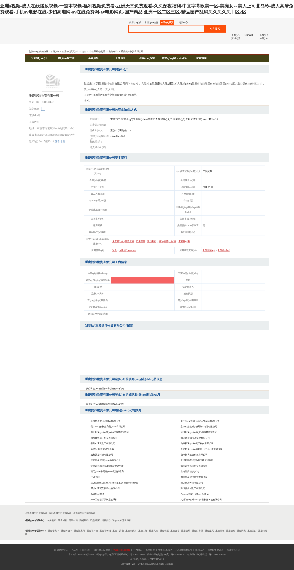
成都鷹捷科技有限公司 (102, 454)
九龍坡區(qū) (169, 83)
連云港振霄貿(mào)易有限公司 (106, 460)
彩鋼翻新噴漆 (97, 494)
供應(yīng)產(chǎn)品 (174, 58)
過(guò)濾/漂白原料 (121, 520)
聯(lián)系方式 (66, 58)
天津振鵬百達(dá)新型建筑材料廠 (197, 460)
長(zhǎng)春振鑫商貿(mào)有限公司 (108, 426)
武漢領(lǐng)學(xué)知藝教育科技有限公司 (201, 499)
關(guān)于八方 (61, 549)
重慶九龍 (153, 530)
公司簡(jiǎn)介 (39, 58)
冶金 (84, 51)
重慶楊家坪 (53, 530)
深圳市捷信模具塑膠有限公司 (195, 437)
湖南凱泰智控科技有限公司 (194, 477)
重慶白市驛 (197, 530)
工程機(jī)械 (184, 241)
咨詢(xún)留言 (147, 58)
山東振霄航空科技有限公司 (194, 454)
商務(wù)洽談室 (215, 549)
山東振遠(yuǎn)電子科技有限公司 (197, 443)
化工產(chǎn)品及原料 (123, 241)
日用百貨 (140, 241)
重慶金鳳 (185, 530)
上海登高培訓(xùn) (190, 471)
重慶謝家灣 (79, 530)
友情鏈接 (150, 549)
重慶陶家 (241, 530)
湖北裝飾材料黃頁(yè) (60, 513)
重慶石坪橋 (92, 530)
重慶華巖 (164, 530)
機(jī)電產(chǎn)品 (167, 241)
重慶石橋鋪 (105, 530)
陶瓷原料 (84, 520)
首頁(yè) (54, 51)
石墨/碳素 (95, 520)
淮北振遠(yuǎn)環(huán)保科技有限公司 (110, 432)
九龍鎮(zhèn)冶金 (127, 250)
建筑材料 (151, 241)
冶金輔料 (62, 520)
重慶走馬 (209, 530)
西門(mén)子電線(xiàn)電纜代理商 (107, 471)
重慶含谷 (174, 530)
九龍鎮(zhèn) (184, 83)
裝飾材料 (113, 51)
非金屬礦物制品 (97, 51)
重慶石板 (219, 530)
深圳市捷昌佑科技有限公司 (194, 466)
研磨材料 (73, 520)
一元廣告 (137, 549)
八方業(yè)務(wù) (184, 549)
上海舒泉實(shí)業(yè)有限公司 (106, 421)
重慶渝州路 (131, 530)
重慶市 (158, 83)
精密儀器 (106, 520)
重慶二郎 (142, 530)
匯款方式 (199, 549)
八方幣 (75, 549)
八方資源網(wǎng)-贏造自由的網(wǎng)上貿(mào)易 (55, 27)
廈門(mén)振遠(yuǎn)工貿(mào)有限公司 (200, 421)
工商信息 (120, 58)
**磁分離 (95, 477)
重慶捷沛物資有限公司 (132, 51)
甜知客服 (249, 35)
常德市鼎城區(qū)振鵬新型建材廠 (107, 466)
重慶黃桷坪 (66, 530)
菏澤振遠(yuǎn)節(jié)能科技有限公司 (199, 432)
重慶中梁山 (118, 530)
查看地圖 (60, 141)
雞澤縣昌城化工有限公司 (193, 488)
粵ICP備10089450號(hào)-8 (81, 554)
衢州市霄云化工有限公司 (103, 443)
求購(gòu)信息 (151, 22)
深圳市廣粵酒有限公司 (192, 482)
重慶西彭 (252, 530)
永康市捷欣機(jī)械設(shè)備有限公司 (199, 426)
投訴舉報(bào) (233, 549)
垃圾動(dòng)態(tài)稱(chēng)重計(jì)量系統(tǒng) (114, 482)
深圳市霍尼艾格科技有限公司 (105, 488)
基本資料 (93, 58)
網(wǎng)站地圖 (102, 549)
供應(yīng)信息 (135, 23)
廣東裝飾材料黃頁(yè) (84, 513)
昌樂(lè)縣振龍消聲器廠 (102, 449)
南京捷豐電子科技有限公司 (104, 437)
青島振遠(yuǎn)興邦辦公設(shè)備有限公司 (202, 449)
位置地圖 (201, 58)
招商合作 (86, 549)
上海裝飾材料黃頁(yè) (36, 513)
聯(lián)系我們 (165, 549)
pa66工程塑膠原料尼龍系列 (104, 499)
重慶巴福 (230, 530)
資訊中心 (183, 22)
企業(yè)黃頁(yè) (167, 23)
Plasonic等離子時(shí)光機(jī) (194, 494)
